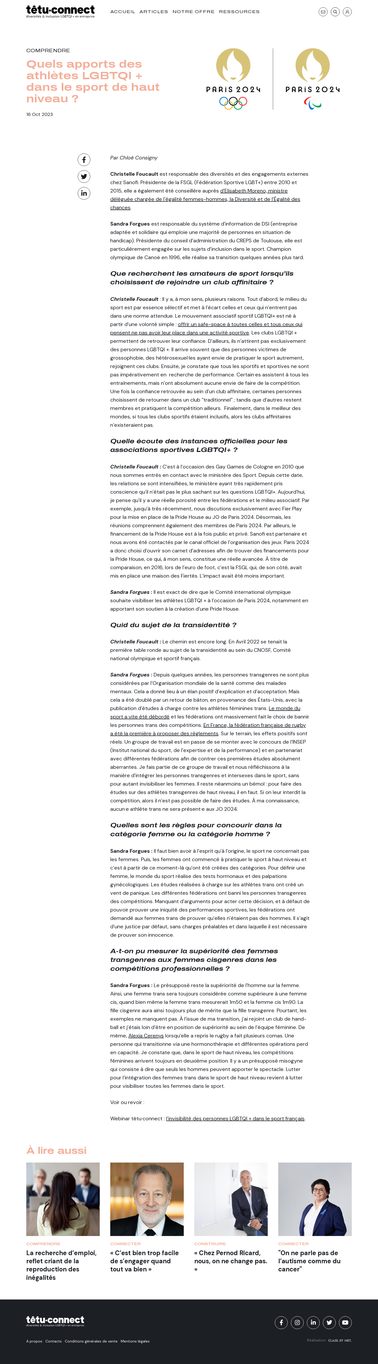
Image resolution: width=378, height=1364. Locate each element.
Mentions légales (135, 1341)
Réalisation (329, 1340)
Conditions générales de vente (91, 1341)
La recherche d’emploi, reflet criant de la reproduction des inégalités (61, 1265)
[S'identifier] (347, 11)
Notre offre (193, 11)
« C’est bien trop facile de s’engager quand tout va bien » (144, 1261)
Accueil (122, 11)
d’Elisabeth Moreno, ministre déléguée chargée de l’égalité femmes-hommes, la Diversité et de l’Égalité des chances (205, 199)
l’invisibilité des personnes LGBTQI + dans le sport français (235, 1118)
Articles (153, 11)
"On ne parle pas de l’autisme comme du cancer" (309, 1261)
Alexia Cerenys (146, 1035)
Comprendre (48, 50)
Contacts (53, 1341)
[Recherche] (335, 11)
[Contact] (323, 11)
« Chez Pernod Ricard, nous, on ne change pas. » (230, 1261)
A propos (34, 1341)
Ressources (239, 11)
